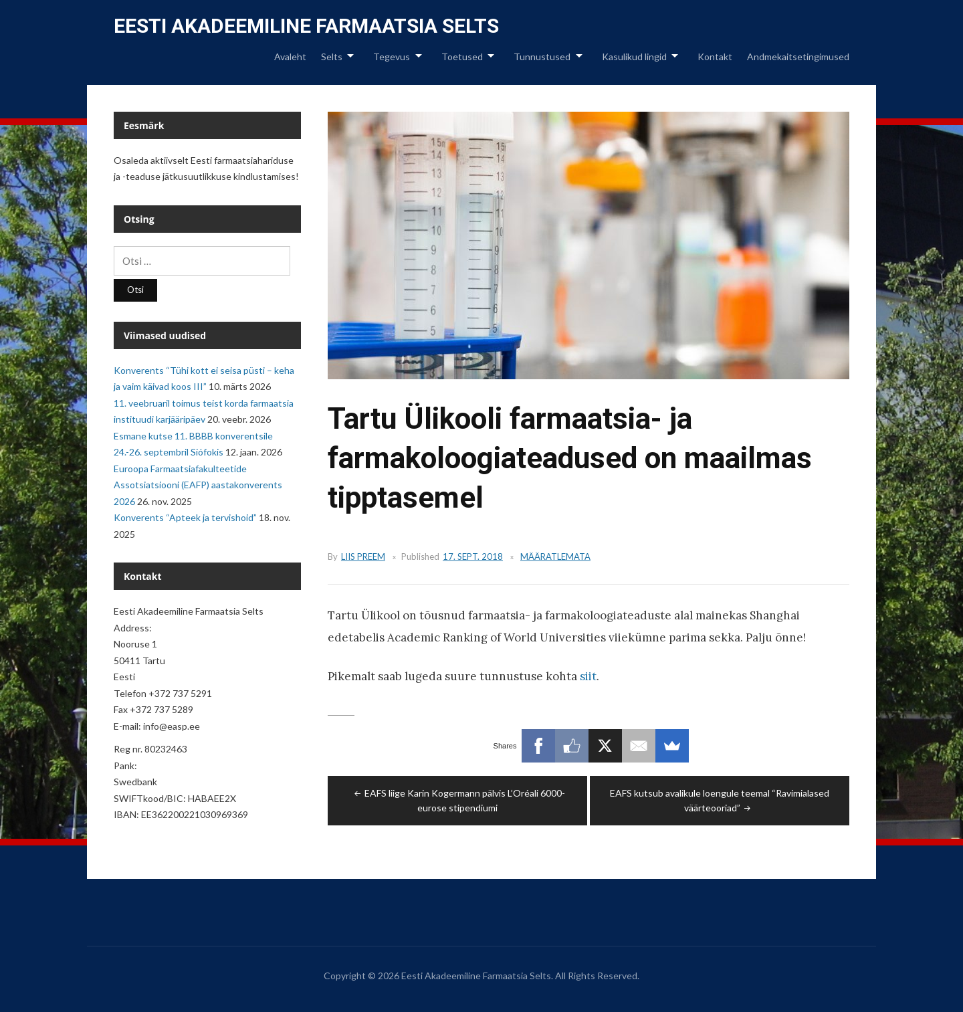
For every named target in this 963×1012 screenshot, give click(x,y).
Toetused (462, 56)
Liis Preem (363, 556)
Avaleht (290, 56)
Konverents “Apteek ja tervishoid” (185, 517)
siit (588, 676)
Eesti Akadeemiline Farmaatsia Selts (306, 25)
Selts (331, 56)
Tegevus (391, 56)
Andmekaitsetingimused (798, 56)
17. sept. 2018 (473, 556)
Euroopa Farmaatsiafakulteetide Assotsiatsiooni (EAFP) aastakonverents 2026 (198, 485)
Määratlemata (555, 556)
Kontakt (715, 56)
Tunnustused (542, 56)
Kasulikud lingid (634, 56)
